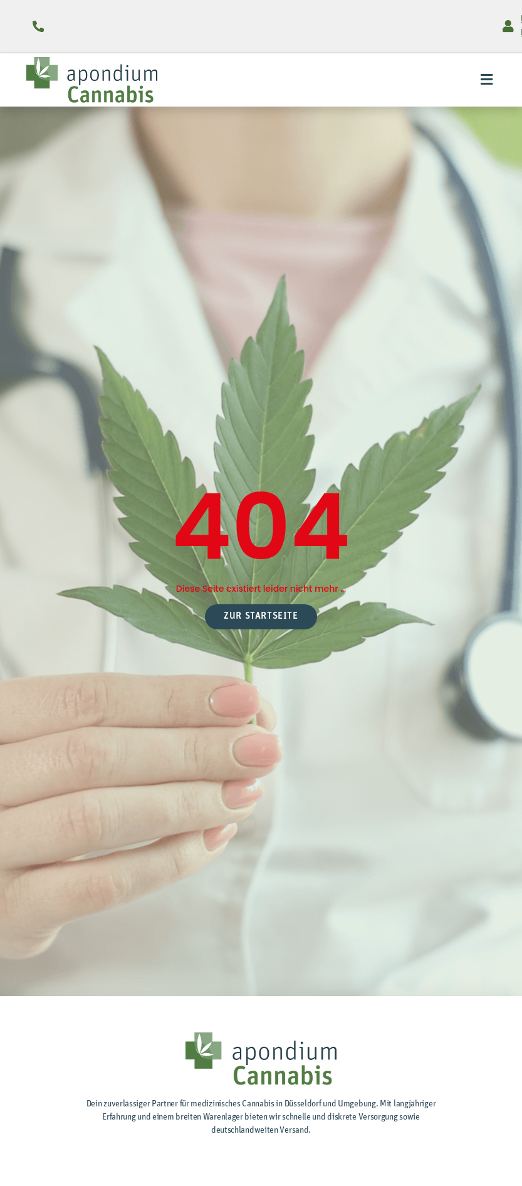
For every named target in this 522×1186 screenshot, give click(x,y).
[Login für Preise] (508, 26)
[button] (486, 80)
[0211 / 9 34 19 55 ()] (39, 26)
